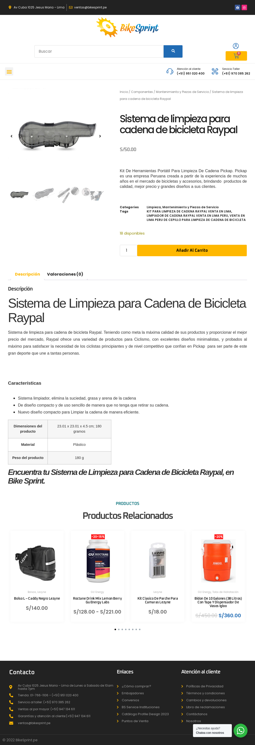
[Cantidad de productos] (128, 250)
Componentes (142, 92)
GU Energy (97, 589)
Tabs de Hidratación (225, 589)
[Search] (173, 51)
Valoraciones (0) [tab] (65, 274)
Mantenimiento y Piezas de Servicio (182, 92)
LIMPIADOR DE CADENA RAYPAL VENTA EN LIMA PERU (187, 215)
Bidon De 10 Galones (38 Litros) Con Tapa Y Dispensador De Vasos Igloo (218, 599)
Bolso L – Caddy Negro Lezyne (37, 595)
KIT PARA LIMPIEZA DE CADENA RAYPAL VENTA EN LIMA (189, 211)
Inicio (124, 92)
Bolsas (32, 589)
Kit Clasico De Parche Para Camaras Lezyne (157, 597)
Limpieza (154, 207)
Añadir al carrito (192, 250)
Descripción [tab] (27, 274)
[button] (9, 71)
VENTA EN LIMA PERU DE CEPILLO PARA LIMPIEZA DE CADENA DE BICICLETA (196, 217)
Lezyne (41, 589)
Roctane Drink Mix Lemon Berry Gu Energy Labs (97, 597)
